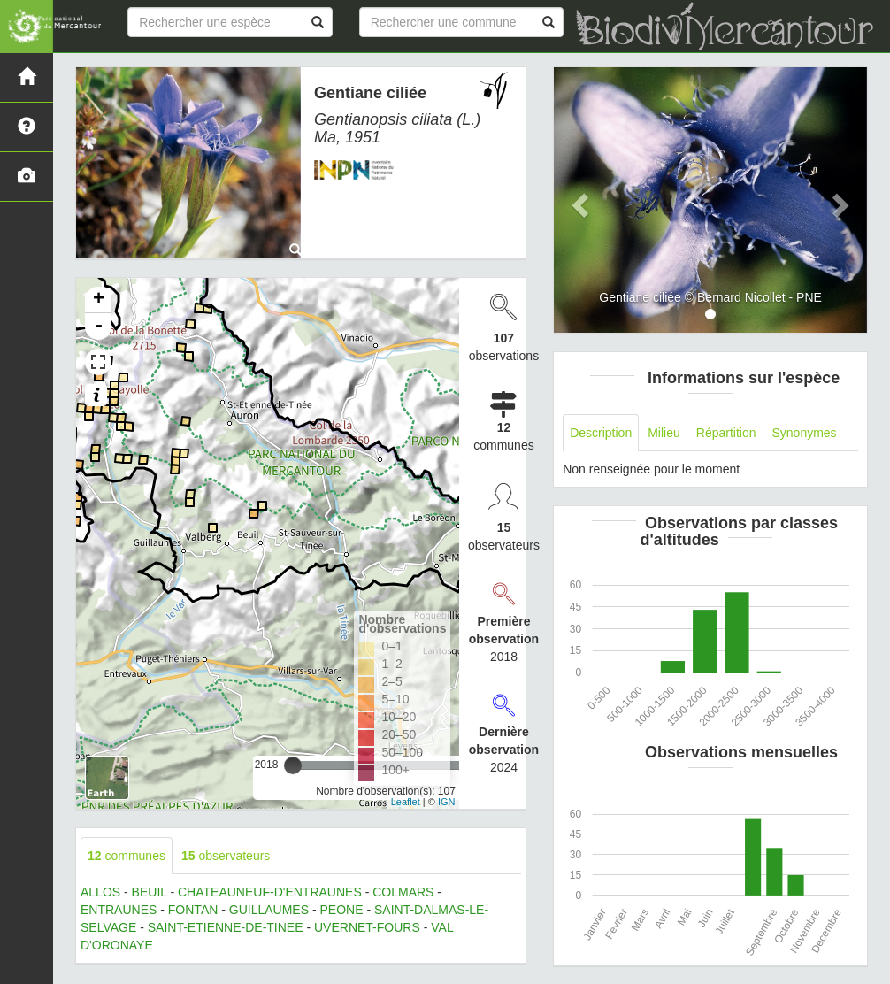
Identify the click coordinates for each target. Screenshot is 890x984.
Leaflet (405, 801)
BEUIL (149, 892)
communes (126, 856)
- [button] (98, 326)
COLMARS (402, 892)
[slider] (293, 765)
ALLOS (100, 892)
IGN (447, 801)
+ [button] (98, 300)
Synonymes (803, 433)
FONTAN (193, 910)
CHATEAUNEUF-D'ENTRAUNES (270, 892)
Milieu (664, 433)
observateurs (225, 856)
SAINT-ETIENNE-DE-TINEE (225, 927)
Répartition (726, 433)
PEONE (341, 910)
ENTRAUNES (119, 910)
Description (601, 433)
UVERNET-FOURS (367, 927)
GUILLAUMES (269, 910)
